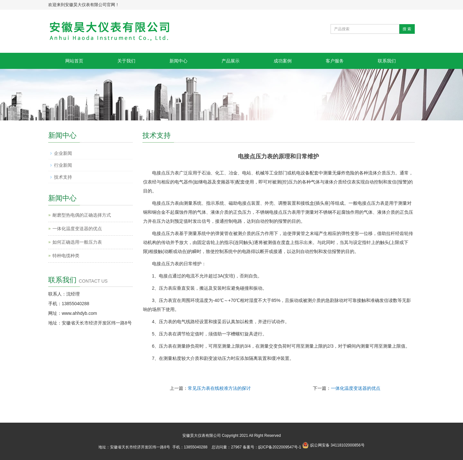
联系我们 (387, 60)
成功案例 (283, 60)
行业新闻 (63, 165)
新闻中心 (178, 60)
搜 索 (407, 29)
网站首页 (74, 60)
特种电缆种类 (65, 255)
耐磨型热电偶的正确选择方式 (81, 215)
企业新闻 (63, 153)
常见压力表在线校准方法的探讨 (219, 388)
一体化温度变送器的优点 (355, 388)
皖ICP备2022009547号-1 (279, 447)
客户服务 (335, 60)
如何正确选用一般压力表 (77, 242)
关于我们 (126, 60)
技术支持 (63, 177)
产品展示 (231, 60)
